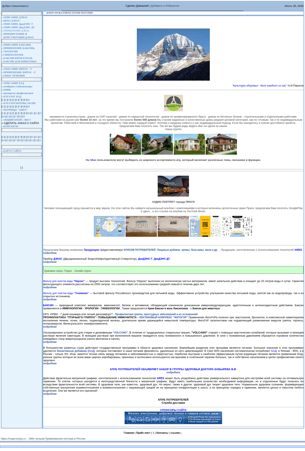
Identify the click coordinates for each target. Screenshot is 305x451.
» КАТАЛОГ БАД (11, 96)
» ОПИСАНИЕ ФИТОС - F (16, 69)
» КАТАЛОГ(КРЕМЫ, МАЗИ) (18, 103)
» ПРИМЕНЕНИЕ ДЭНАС (15, 30)
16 (11, 116)
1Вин (93, 160)
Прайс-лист (143, 432)
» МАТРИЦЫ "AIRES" (14, 109)
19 (23, 116)
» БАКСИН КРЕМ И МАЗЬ (16, 58)
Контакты (162, 432)
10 (28, 99)
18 (19, 116)
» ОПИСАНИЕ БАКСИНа (16, 44)
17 (15, 116)
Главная (129, 432)
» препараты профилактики (17, 93)
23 (39, 140)
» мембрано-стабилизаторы (16, 86)
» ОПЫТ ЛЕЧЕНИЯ (13, 75)
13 (40, 113)
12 (36, 113)
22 (35, 140)
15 (7, 116)
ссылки (175, 432)
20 (27, 140)
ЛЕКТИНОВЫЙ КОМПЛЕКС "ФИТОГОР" (163, 317)
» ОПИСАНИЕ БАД (12, 83)
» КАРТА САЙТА (11, 150)
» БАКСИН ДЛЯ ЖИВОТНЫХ (19, 61)
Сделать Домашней (137, 5)
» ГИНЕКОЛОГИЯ (12, 54)
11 (32, 113)
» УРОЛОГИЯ (9, 51)
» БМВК (6, 89)
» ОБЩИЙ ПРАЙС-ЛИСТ (16, 119)
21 (31, 140)
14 (3, 116)
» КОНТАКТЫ (9, 126)
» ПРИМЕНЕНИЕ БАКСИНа (18, 48)
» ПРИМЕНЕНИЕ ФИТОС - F (18, 72)
